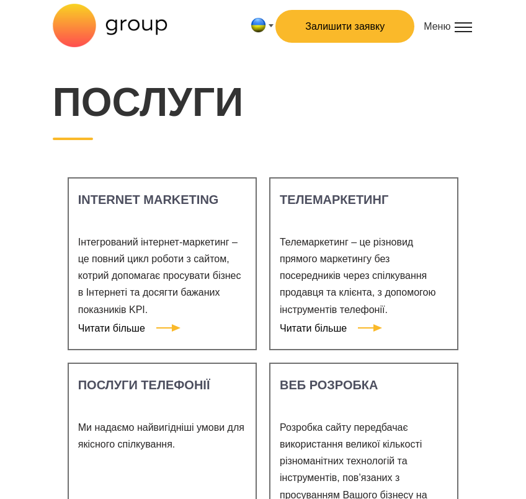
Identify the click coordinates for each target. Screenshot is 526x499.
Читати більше (125, 328)
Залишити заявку (345, 26)
